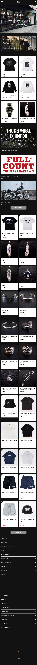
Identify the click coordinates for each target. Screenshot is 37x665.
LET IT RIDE (3, 603)
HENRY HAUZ (4, 566)
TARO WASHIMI (4, 611)
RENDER (3, 587)
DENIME (3, 574)
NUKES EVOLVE (4, 644)
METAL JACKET (4, 631)
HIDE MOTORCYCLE (5, 627)
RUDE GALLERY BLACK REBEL (8, 546)
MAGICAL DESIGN (5, 623)
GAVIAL (3, 550)
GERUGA (3, 591)
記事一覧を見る (18, 208)
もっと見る (18, 532)
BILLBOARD (3, 636)
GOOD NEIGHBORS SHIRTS (7, 579)
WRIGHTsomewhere (5, 607)
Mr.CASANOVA (4, 619)
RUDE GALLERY (4, 542)
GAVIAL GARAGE (5, 554)
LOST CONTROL (5, 583)
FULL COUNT (4, 570)
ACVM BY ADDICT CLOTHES (7, 640)
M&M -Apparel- (4, 595)
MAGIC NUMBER (4, 558)
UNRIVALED (3, 599)
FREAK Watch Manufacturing (7, 615)
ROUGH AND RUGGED (6, 562)
